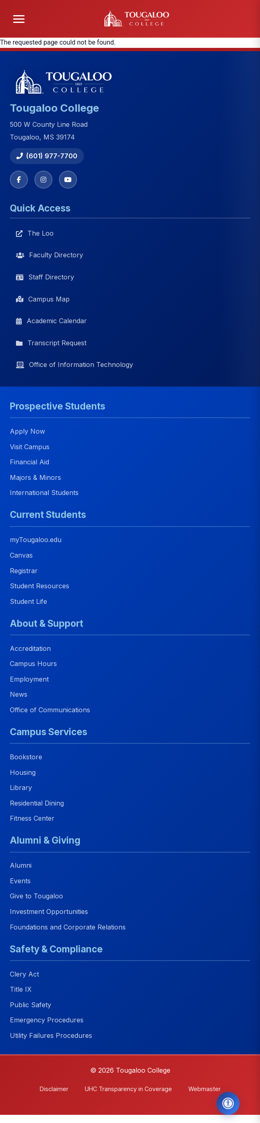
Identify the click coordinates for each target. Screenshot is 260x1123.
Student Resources (39, 586)
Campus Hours (33, 664)
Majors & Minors (35, 477)
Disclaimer (54, 1088)
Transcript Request (51, 343)
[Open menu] (19, 19)
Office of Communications (50, 710)
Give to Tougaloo (36, 896)
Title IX (21, 990)
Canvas (21, 555)
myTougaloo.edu (35, 540)
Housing (23, 772)
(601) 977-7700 (46, 156)
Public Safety (30, 1005)
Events (20, 881)
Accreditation (30, 648)
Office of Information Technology (74, 364)
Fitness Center (32, 819)
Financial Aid (29, 462)
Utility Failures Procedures (51, 1035)
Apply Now (27, 431)
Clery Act (24, 974)
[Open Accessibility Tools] (228, 1103)
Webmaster (204, 1088)
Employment (29, 679)
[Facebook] (19, 180)
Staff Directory (45, 277)
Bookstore (26, 757)
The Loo (35, 233)
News (18, 695)
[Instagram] (43, 180)
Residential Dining (37, 803)
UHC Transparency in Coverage (128, 1088)
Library (21, 788)
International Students (44, 493)
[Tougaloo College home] (139, 19)
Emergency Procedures (47, 1020)
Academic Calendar (51, 321)
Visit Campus (30, 447)
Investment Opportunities (49, 911)
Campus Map (43, 299)
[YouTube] (68, 180)
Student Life (28, 601)
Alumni (21, 866)
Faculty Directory (49, 255)
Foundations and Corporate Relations (68, 927)
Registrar (24, 571)
